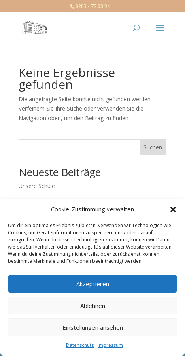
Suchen (152, 147)
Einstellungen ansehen (92, 327)
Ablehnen (92, 306)
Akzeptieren (92, 284)
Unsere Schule (37, 185)
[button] (173, 209)
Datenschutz (80, 345)
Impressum (110, 345)
